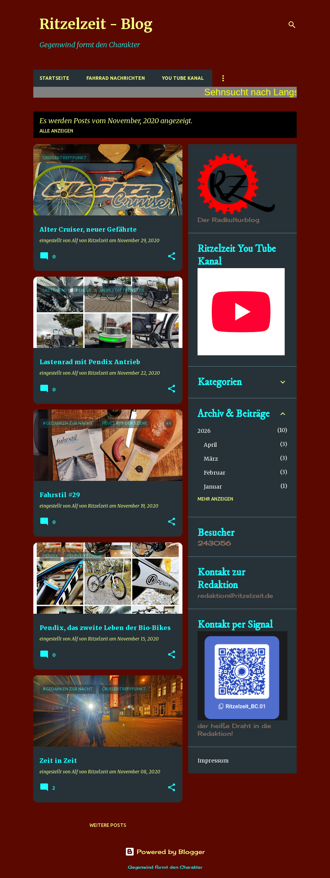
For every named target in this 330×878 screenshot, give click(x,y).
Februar (214, 472)
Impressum (213, 760)
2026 (204, 430)
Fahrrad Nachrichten (115, 78)
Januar (213, 486)
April (210, 444)
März (211, 458)
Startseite (54, 78)
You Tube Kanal (183, 78)
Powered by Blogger (165, 852)
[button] (171, 256)
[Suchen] (292, 24)
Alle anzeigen (56, 130)
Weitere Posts (107, 825)
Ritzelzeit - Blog (96, 24)
